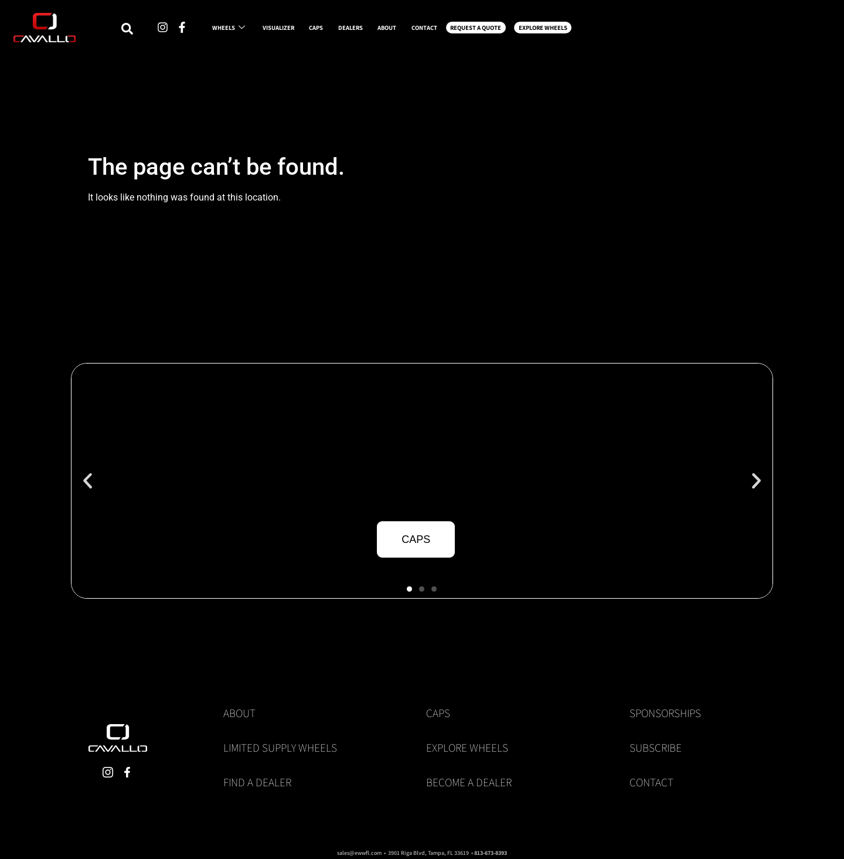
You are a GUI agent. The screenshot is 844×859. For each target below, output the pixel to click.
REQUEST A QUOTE (652, 30)
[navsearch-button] (144, 31)
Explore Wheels (467, 747)
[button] (87, 481)
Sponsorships (665, 713)
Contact (651, 782)
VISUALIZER (331, 30)
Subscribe (655, 747)
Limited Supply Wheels (280, 747)
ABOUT (509, 30)
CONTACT (570, 30)
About (239, 713)
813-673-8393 (490, 853)
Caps (438, 713)
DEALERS (450, 30)
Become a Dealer (469, 782)
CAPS (393, 30)
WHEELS (257, 30)
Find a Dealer (257, 782)
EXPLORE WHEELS (747, 30)
